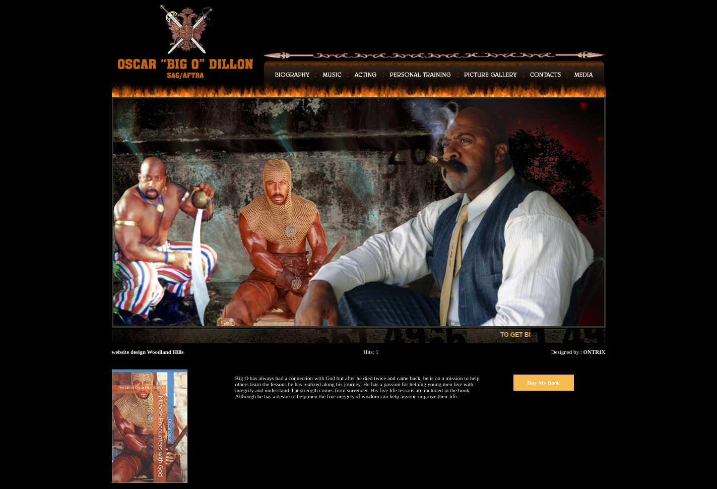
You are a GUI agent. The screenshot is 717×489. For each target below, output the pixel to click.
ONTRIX (594, 352)
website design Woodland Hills (148, 352)
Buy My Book (544, 383)
